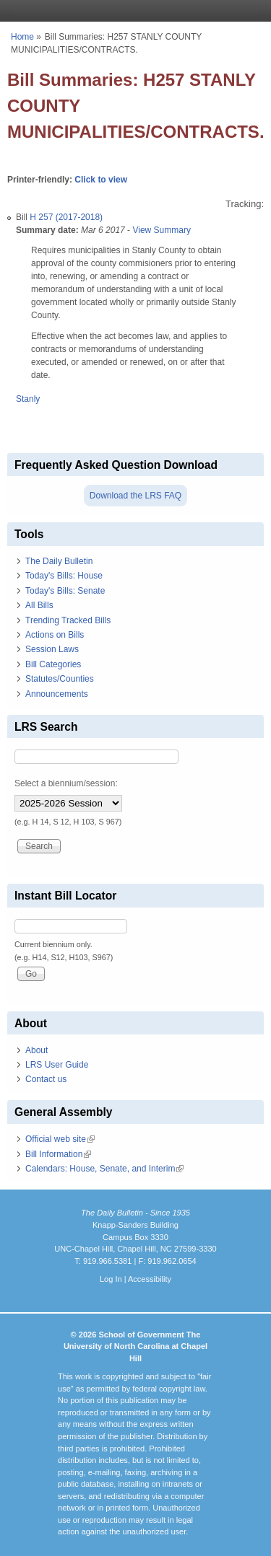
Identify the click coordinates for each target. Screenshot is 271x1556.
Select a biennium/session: (66, 783)
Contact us (45, 1079)
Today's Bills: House (64, 576)
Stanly (28, 399)
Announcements (56, 694)
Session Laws (52, 649)
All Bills (39, 605)
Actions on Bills (54, 635)
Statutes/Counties (59, 679)
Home (22, 37)
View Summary (161, 230)
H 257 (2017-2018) (66, 217)
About (36, 1050)
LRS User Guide (56, 1065)
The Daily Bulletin (59, 561)
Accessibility (149, 1279)
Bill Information (58, 1154)
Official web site (60, 1139)
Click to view (100, 180)
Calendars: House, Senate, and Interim (104, 1169)
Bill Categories (53, 664)
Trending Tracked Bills (68, 620)
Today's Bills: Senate (65, 591)
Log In (111, 1279)
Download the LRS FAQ (135, 496)
